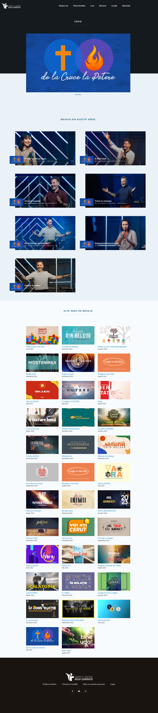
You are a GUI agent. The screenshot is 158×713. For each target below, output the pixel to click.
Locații (114, 6)
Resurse (102, 6)
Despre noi (63, 6)
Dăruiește (126, 6)
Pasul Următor (79, 6)
